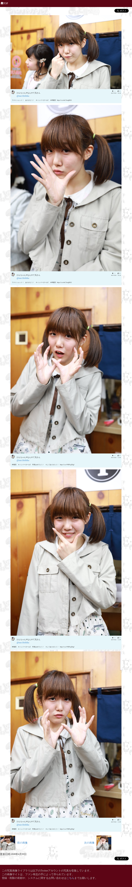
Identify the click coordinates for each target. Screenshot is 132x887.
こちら (70, 877)
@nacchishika (23, 96)
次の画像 (97, 842)
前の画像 (14, 842)
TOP (4, 3)
